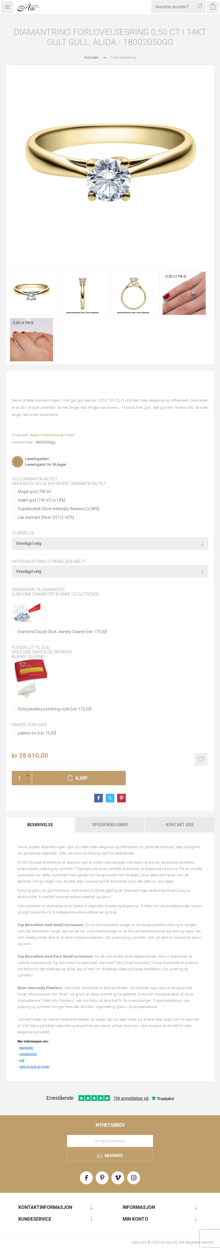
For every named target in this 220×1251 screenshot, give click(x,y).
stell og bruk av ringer (34, 1066)
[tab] (40, 824)
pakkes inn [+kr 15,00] (37, 733)
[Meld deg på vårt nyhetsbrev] (110, 1141)
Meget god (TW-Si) (34, 491)
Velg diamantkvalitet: (35, 479)
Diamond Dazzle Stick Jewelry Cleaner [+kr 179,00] (62, 631)
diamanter (26, 1047)
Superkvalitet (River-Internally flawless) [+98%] (58, 508)
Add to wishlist (201, 759)
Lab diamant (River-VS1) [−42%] (46, 517)
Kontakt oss (180, 824)
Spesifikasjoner (110, 824)
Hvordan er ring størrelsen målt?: (49, 561)
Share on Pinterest (121, 798)
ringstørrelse (28, 1054)
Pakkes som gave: (30, 725)
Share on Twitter (110, 798)
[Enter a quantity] (17, 778)
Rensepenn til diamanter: (38, 589)
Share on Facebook (98, 798)
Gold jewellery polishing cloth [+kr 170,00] (54, 709)
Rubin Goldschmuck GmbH (52, 435)
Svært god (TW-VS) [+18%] (41, 500)
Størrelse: (23, 533)
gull (21, 1060)
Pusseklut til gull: (32, 647)
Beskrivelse (40, 824)
